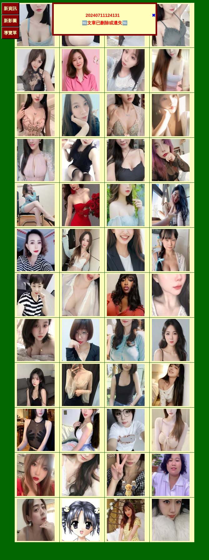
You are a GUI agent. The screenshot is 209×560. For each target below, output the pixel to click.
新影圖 (10, 20)
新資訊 (10, 8)
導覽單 (10, 32)
